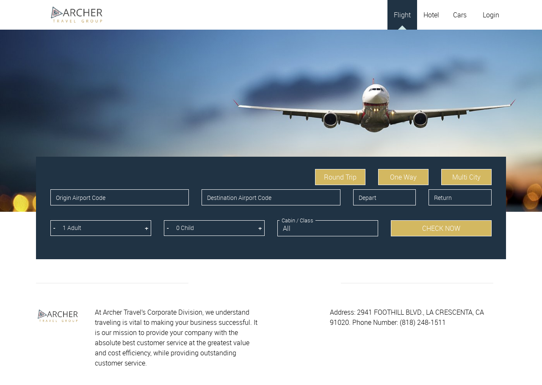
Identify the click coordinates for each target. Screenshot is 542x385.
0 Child (185, 228)
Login (491, 14)
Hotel (431, 14)
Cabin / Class (297, 220)
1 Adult (72, 228)
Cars (460, 14)
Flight (402, 14)
